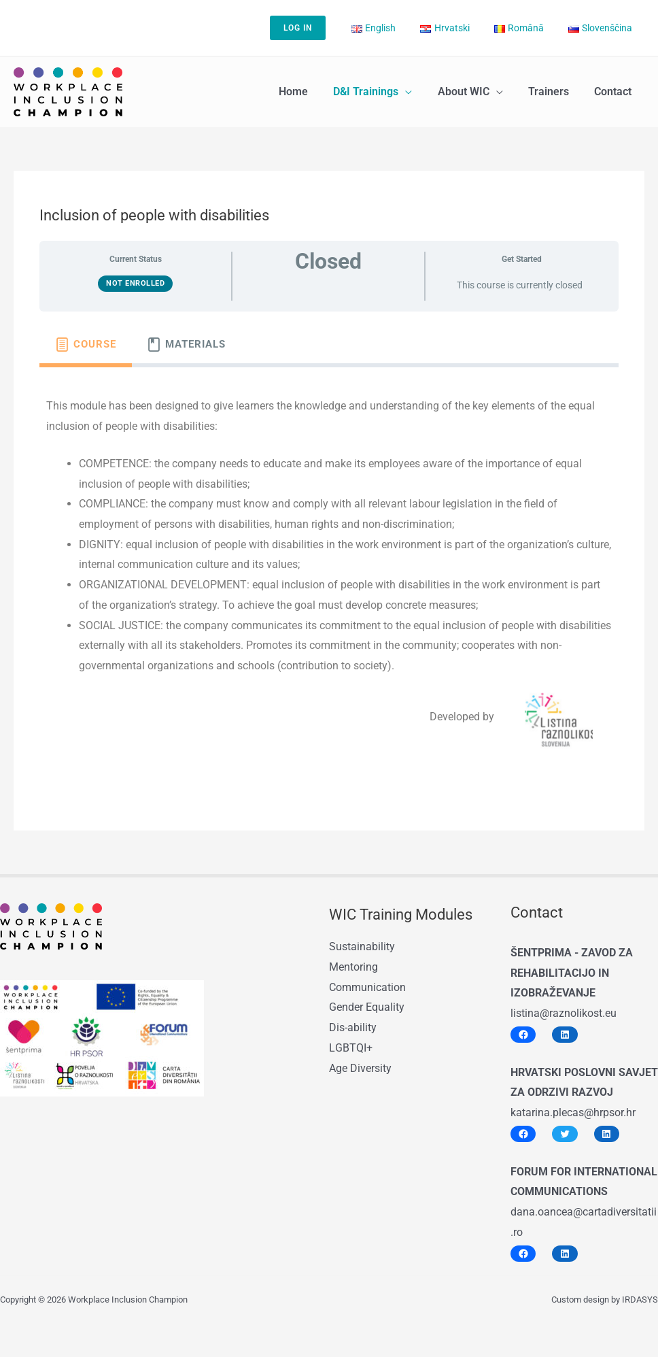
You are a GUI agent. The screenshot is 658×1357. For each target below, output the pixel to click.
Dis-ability (353, 1027)
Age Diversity (360, 1067)
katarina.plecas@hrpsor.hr (573, 1112)
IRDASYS (640, 1299)
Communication (367, 986)
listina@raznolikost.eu (563, 1013)
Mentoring (353, 966)
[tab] (85, 344)
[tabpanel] (328, 575)
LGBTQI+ (350, 1047)
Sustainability (362, 946)
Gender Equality (366, 1007)
